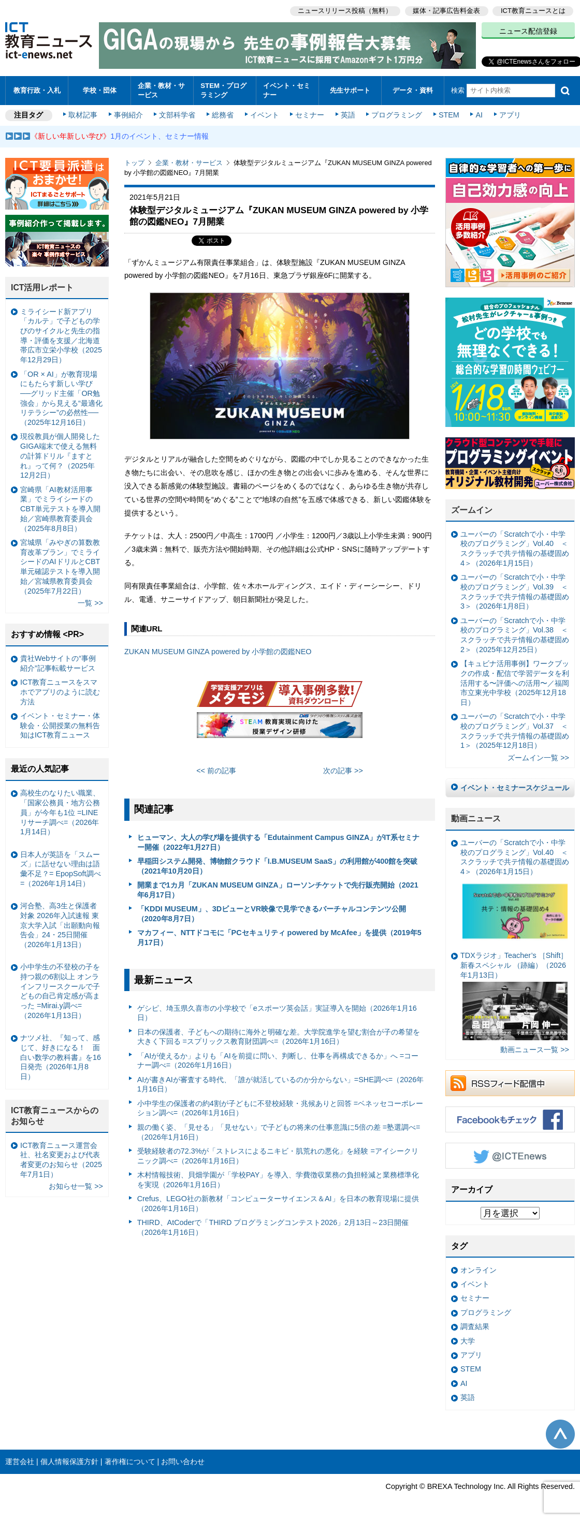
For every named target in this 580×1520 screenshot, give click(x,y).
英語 (348, 115)
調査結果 (474, 1326)
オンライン (478, 1270)
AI (479, 115)
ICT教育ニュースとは (533, 10)
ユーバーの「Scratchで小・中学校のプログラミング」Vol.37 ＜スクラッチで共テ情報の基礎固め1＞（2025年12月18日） (514, 730)
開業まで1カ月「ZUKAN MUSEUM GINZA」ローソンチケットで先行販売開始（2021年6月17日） (277, 890)
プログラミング (396, 115)
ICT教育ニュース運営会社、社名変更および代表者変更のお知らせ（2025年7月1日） (61, 1159)
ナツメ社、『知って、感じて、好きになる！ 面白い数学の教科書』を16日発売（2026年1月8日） (60, 1057)
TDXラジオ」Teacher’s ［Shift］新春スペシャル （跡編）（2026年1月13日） (514, 995)
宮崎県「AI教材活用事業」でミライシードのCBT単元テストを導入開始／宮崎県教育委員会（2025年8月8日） (60, 509)
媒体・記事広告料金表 (446, 10)
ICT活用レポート (42, 287)
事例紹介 (128, 115)
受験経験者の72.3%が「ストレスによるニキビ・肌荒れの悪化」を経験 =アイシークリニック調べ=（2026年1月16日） (277, 1156)
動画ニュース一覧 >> (534, 1049)
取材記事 (82, 115)
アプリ (510, 115)
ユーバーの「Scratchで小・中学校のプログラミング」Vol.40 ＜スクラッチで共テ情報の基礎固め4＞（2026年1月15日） (514, 548)
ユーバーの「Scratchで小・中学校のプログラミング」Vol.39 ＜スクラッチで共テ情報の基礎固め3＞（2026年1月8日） (514, 591)
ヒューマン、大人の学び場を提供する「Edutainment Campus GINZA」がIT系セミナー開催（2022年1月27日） (278, 842)
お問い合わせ (183, 1461)
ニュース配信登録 (528, 31)
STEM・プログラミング (223, 90)
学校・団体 (100, 90)
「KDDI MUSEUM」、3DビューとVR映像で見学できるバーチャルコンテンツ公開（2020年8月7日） (272, 914)
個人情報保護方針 (69, 1461)
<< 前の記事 (216, 770)
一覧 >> (90, 603)
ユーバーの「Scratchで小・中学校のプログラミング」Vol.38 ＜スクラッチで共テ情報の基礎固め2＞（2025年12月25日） (514, 635)
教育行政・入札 (37, 90)
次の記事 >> (343, 770)
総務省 (223, 115)
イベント (264, 115)
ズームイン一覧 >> (538, 758)
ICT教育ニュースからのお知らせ (55, 1116)
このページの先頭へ (560, 1434)
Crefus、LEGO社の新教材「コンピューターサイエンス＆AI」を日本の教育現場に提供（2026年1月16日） (278, 1203)
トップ (134, 163)
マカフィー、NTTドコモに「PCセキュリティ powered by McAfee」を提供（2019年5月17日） (279, 937)
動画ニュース (476, 818)
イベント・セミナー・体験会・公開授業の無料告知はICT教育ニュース (60, 725)
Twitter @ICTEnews (510, 1156)
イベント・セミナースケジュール (514, 788)
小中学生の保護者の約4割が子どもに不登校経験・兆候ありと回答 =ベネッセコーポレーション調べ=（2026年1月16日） (280, 1108)
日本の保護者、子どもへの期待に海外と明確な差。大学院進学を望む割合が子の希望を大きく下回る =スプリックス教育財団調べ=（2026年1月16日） (278, 1037)
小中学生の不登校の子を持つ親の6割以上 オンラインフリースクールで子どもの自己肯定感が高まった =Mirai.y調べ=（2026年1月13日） (60, 991)
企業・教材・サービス (161, 90)
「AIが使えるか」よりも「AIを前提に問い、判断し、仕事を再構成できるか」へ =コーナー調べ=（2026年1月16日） (278, 1061)
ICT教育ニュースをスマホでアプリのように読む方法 (60, 691)
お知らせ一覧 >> (76, 1186)
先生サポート (350, 90)
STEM (449, 115)
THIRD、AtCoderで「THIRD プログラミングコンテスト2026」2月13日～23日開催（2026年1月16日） (273, 1227)
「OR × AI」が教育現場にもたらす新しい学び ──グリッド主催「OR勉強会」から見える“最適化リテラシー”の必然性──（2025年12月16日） (61, 398)
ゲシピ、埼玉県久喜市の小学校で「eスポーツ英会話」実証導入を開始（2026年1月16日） (277, 1013)
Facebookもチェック (510, 1119)
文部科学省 (177, 115)
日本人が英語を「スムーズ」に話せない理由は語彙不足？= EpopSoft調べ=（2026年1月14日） (60, 869)
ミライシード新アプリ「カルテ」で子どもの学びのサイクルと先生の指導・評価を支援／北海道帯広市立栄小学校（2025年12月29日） (61, 335)
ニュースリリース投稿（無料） (345, 10)
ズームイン (471, 510)
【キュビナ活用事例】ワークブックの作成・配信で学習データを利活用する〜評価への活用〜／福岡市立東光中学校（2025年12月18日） (514, 682)
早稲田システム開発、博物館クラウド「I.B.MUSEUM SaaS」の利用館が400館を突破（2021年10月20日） (277, 866)
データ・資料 (413, 90)
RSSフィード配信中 (510, 1083)
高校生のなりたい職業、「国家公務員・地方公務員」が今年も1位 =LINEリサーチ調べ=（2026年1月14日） (60, 812)
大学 (467, 1341)
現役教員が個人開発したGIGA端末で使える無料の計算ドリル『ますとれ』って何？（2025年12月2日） (60, 455)
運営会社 (19, 1461)
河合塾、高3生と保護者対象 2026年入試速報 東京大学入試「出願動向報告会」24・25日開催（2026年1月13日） (60, 925)
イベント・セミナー (286, 90)
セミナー (309, 115)
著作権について (130, 1461)
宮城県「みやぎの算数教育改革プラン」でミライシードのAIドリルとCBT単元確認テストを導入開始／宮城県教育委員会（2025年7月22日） (60, 566)
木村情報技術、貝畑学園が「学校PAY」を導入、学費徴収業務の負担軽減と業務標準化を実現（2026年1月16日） (278, 1180)
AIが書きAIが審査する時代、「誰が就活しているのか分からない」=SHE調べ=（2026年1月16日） (280, 1084)
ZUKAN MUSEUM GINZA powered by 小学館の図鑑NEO (217, 651)
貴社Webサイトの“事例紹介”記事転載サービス (58, 663)
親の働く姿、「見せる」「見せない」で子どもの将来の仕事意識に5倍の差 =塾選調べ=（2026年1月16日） (279, 1132)
